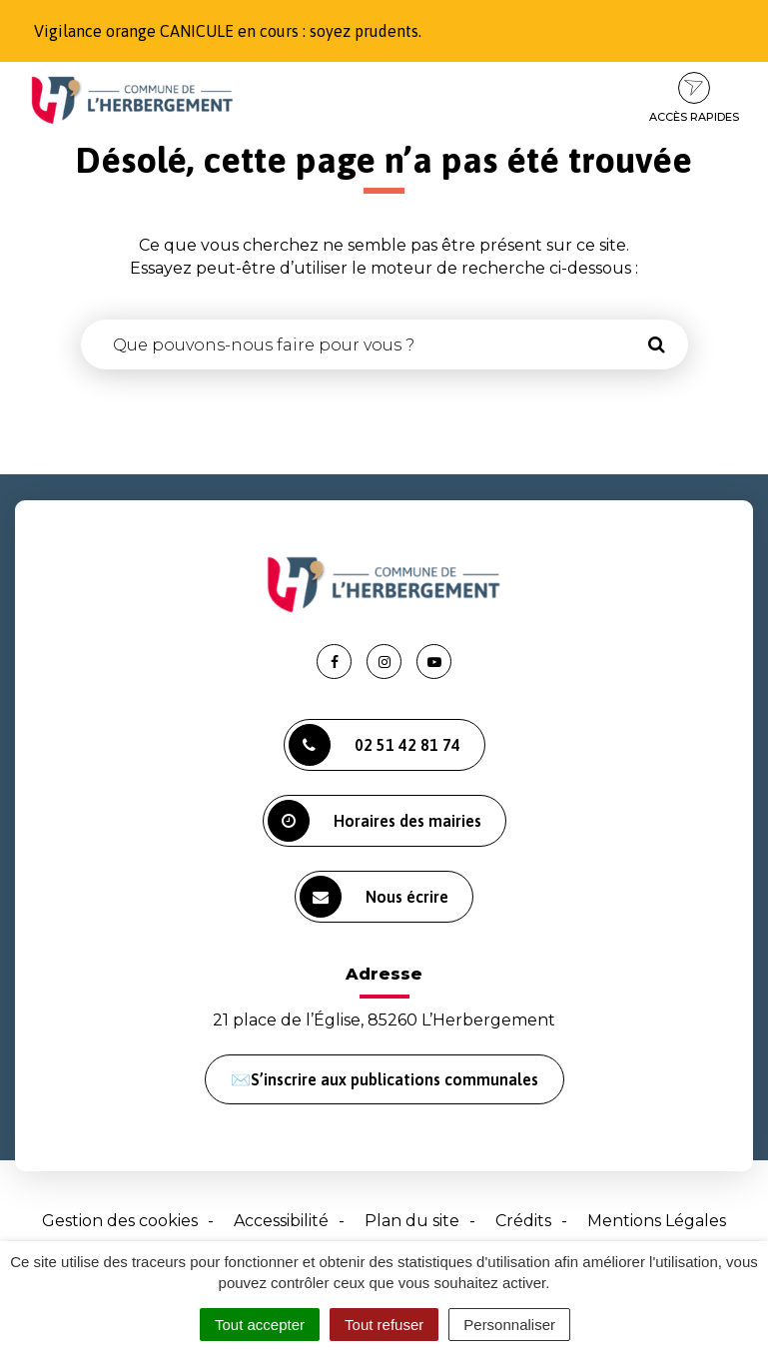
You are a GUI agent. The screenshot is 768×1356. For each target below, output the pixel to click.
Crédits (523, 1220)
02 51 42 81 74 (374, 745)
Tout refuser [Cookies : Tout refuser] (384, 1324)
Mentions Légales (656, 1220)
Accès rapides (694, 98)
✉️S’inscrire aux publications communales (384, 1079)
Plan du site (412, 1220)
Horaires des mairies (374, 821)
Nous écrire (374, 897)
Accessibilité (281, 1220)
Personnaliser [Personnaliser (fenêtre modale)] (509, 1324)
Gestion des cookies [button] (120, 1220)
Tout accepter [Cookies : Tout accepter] (260, 1324)
